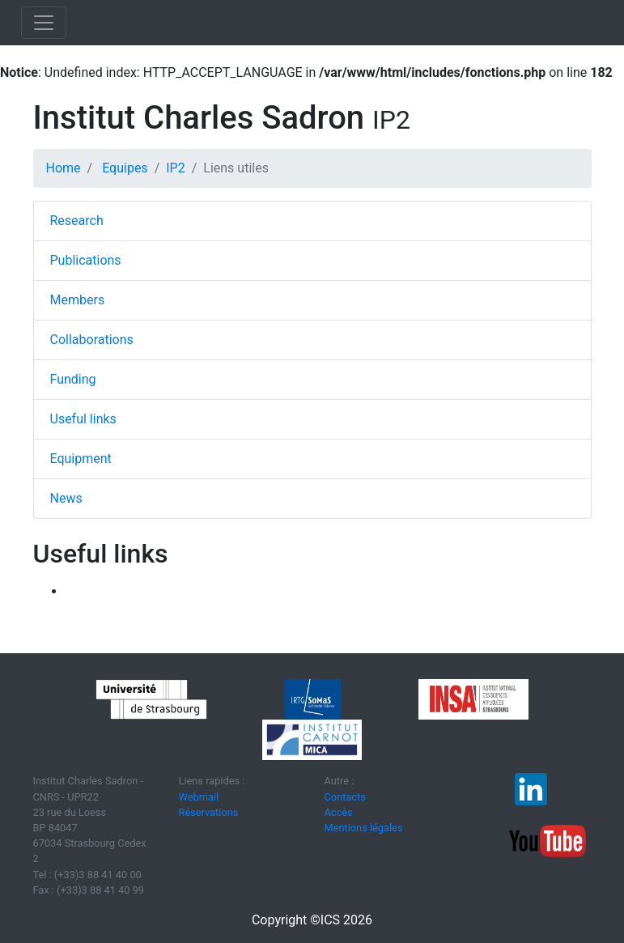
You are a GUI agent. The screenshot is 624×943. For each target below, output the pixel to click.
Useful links (83, 419)
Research (77, 220)
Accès (339, 812)
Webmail (199, 797)
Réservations (209, 812)
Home (63, 168)
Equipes (124, 168)
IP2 (175, 168)
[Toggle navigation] (43, 22)
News (66, 498)
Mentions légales (364, 828)
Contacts (345, 797)
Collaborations (92, 339)
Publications (85, 260)
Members (77, 300)
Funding (73, 379)
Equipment (81, 458)
